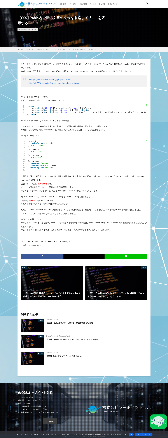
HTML (41, 351)
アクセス (92, 4)
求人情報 (102, 4)
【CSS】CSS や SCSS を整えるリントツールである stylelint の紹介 (77, 337)
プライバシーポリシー (143, 434)
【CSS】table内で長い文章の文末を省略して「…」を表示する (77, 49)
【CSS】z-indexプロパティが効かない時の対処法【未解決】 (74, 320)
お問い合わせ (113, 4)
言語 (47, 49)
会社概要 (63, 4)
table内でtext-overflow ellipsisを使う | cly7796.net (49, 79)
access (50, 420)
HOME (21, 49)
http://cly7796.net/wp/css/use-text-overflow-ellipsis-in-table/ (54, 82)
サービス (73, 4)
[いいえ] (165, 434)
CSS (34, 29)
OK (131, 434)
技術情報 (83, 4)
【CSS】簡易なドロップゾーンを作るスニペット (69, 354)
